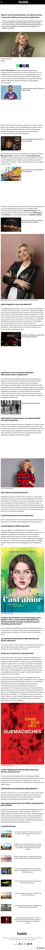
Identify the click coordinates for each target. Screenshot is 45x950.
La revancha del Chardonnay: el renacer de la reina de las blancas (27, 894)
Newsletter (30, 938)
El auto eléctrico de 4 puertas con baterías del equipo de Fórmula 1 (28, 882)
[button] (1, 2)
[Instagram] (25, 944)
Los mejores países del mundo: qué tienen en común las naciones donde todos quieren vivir (28, 833)
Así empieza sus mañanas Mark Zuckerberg (25, 403)
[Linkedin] (31, 944)
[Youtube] (28, 944)
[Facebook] (20, 944)
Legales (33, 939)
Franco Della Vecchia (6, 58)
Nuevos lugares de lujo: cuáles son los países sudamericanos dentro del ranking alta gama (28, 857)
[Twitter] (22, 944)
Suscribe (16, 944)
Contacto (35, 938)
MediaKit (26, 938)
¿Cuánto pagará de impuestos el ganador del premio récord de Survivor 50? (28, 906)
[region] (23, 8)
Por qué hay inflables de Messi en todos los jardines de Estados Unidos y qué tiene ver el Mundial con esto (28, 870)
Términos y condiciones (25, 939)
